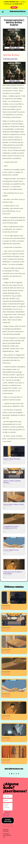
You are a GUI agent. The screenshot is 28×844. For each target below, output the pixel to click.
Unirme (14, 7)
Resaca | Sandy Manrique (11, 459)
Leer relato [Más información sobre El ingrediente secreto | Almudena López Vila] (6, 674)
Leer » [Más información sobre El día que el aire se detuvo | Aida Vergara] (4, 577)
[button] (2, 11)
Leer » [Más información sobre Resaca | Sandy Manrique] (4, 462)
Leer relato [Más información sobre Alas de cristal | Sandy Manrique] (6, 740)
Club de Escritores (18, 11)
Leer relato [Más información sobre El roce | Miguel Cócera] (6, 696)
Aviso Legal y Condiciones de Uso (7, 835)
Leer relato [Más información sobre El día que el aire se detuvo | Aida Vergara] (6, 718)
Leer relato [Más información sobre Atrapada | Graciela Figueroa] (6, 762)
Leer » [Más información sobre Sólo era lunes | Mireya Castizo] (4, 508)
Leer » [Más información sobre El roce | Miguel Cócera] (4, 553)
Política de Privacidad (5, 830)
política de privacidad (6, 815)
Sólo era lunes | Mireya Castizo (13, 504)
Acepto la (6, 814)
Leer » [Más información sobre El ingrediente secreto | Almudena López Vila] (4, 531)
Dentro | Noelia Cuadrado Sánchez (12, 481)
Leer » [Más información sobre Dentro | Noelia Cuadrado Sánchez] (4, 486)
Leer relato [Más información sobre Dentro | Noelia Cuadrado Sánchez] (6, 630)
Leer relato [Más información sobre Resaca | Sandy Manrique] (6, 608)
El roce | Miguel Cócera (11, 550)
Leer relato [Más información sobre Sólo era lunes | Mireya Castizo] (6, 652)
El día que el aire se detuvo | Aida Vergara (12, 572)
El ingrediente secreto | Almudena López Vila (11, 527)
